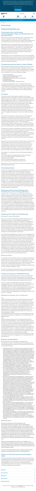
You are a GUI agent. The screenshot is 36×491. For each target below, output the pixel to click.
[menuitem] (3, 17)
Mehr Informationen (18, 6)
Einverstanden (18, 9)
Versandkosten (20, 485)
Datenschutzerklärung (29, 4)
